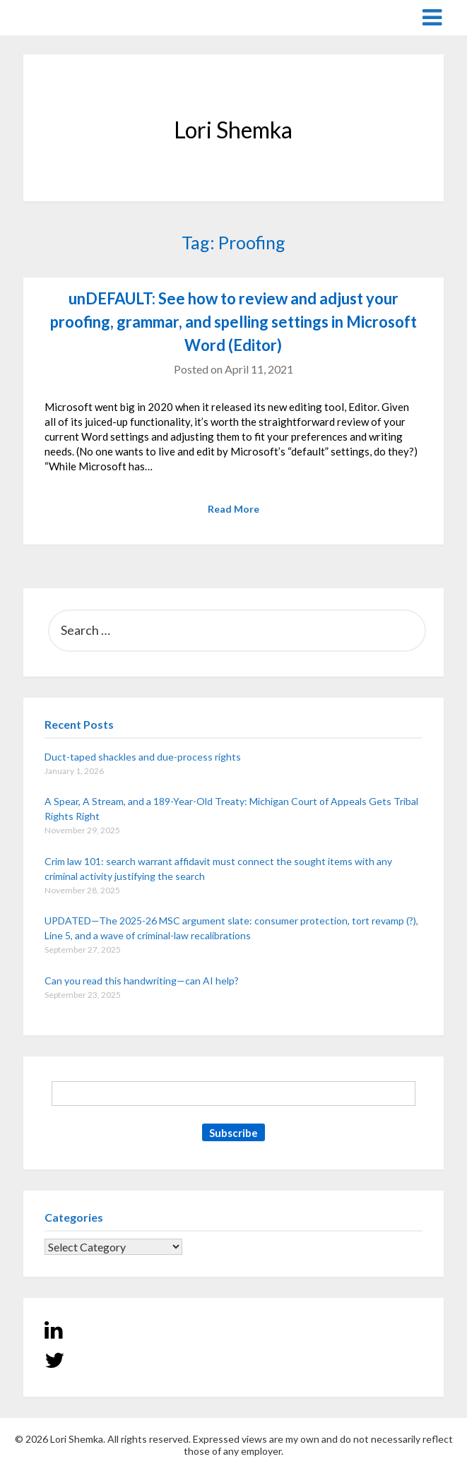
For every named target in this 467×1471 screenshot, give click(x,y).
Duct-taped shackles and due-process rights (143, 757)
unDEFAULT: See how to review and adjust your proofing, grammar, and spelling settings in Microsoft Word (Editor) (233, 322)
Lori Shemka (66, 16)
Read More (233, 509)
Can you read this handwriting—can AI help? (142, 981)
